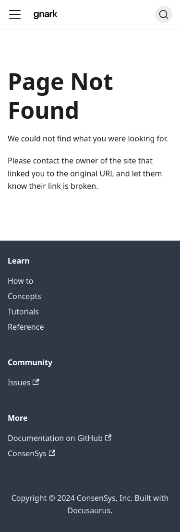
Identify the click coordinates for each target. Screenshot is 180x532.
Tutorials (23, 311)
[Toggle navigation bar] (15, 14)
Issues (23, 382)
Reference (26, 327)
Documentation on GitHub (59, 438)
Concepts (24, 296)
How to (20, 281)
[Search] (163, 14)
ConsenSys (31, 453)
